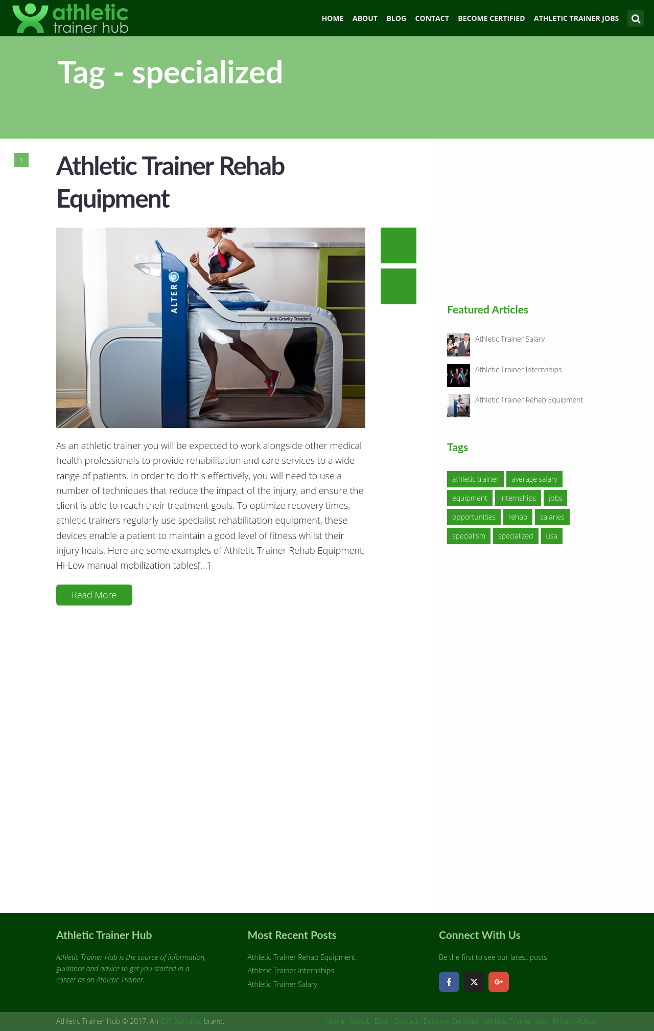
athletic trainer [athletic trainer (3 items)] (475, 479)
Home (333, 18)
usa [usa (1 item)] (551, 536)
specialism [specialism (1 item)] (468, 536)
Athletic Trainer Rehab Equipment (529, 400)
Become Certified (491, 18)
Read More (94, 595)
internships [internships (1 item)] (518, 498)
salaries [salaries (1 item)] (552, 517)
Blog (396, 18)
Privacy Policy (574, 1021)
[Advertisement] (523, 218)
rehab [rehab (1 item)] (517, 517)
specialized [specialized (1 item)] (515, 536)
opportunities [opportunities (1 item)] (474, 517)
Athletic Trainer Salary (510, 339)
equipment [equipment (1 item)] (469, 498)
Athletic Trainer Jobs (576, 18)
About (365, 18)
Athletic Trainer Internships (518, 369)
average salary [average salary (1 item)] (534, 479)
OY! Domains (181, 1021)
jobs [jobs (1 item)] (555, 498)
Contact (432, 18)
